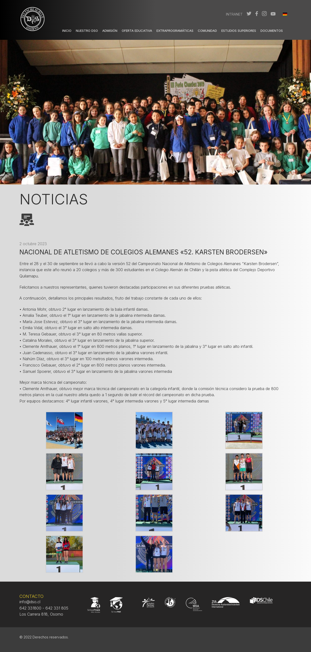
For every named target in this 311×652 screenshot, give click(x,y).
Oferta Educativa (137, 31)
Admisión (109, 31)
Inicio (66, 31)
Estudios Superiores (238, 31)
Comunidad (207, 31)
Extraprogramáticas (174, 31)
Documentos (271, 31)
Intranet (234, 14)
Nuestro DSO (87, 31)
